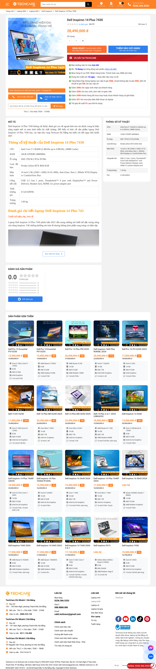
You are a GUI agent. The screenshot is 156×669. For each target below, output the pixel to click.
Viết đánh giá (25, 299)
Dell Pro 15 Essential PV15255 (46, 350)
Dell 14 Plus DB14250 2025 (78, 414)
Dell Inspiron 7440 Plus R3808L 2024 (104, 350)
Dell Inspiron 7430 (130, 545)
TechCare (119, 598)
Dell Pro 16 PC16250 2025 (134, 349)
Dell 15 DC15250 (16, 414)
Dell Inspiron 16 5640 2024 (77, 478)
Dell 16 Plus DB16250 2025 (49, 414)
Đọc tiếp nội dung (53, 254)
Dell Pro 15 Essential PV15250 (17, 350)
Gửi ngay (58, 106)
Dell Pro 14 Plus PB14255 (77, 349)
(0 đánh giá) (83, 24)
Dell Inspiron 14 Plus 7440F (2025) (21, 479)
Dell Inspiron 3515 (102, 545)
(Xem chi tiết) (111, 69)
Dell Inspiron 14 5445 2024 (49, 545)
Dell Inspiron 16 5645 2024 (134, 478)
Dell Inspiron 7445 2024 (19, 545)
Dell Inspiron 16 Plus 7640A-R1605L (46, 479)
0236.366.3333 (141, 6)
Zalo (150, 656)
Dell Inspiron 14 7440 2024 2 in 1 (77, 546)
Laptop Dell (95, 601)
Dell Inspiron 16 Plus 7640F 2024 (106, 479)
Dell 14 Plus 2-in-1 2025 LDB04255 (105, 415)
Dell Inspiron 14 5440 (132, 414)
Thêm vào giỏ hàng (128, 49)
